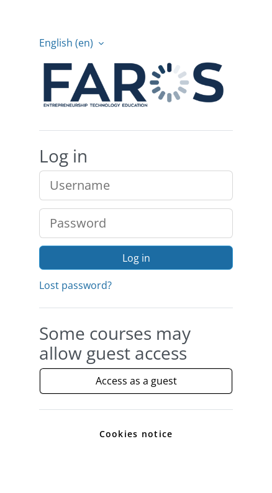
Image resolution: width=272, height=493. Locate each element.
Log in (136, 258)
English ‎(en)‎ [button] (67, 43)
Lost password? (75, 285)
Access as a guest (136, 381)
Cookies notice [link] (136, 434)
